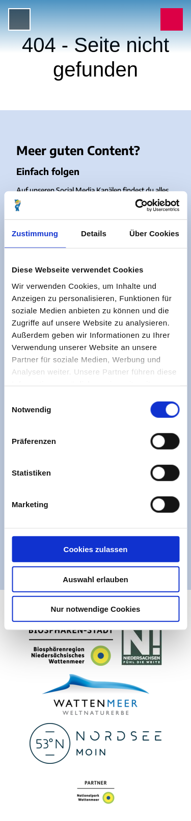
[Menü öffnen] (19, 19)
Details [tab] (93, 233)
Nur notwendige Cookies (96, 609)
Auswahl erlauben (95, 579)
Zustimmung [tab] (35, 233)
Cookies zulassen (96, 549)
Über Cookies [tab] (154, 233)
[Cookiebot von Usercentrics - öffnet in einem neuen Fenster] (136, 205)
